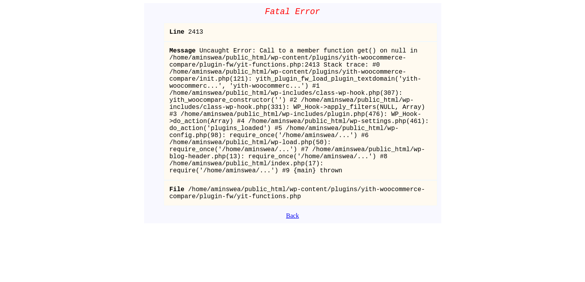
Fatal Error (292, 12)
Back (292, 250)
